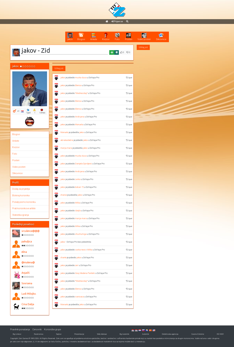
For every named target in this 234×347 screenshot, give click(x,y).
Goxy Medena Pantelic (85, 273)
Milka (77, 203)
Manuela (79, 124)
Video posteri (19, 167)
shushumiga (81, 234)
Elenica (78, 85)
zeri (76, 265)
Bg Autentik (124, 334)
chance (63, 195)
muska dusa (81, 77)
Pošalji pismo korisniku (24, 202)
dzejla (78, 210)
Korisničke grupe (52, 329)
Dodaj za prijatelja (21, 189)
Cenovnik (37, 329)
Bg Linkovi (17, 334)
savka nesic (80, 249)
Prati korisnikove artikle (23, 208)
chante (63, 257)
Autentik (145, 334)
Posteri (15, 160)
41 (18, 111)
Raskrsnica (38, 334)
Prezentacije (79, 334)
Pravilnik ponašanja (20, 329)
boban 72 (79, 187)
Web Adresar (102, 334)
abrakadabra (66, 140)
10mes (42, 111)
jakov (62, 77)
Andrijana (79, 116)
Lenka (78, 179)
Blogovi (16, 134)
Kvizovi (15, 147)
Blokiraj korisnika (21, 195)
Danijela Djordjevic (83, 163)
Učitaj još (58, 68)
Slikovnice (17, 173)
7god (28, 111)
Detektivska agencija (170, 334)
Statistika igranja (20, 215)
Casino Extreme (197, 334)
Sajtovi (58, 334)
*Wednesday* (81, 93)
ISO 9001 (220, 334)
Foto (14, 154)
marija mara (66, 148)
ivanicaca (79, 296)
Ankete (15, 141)
